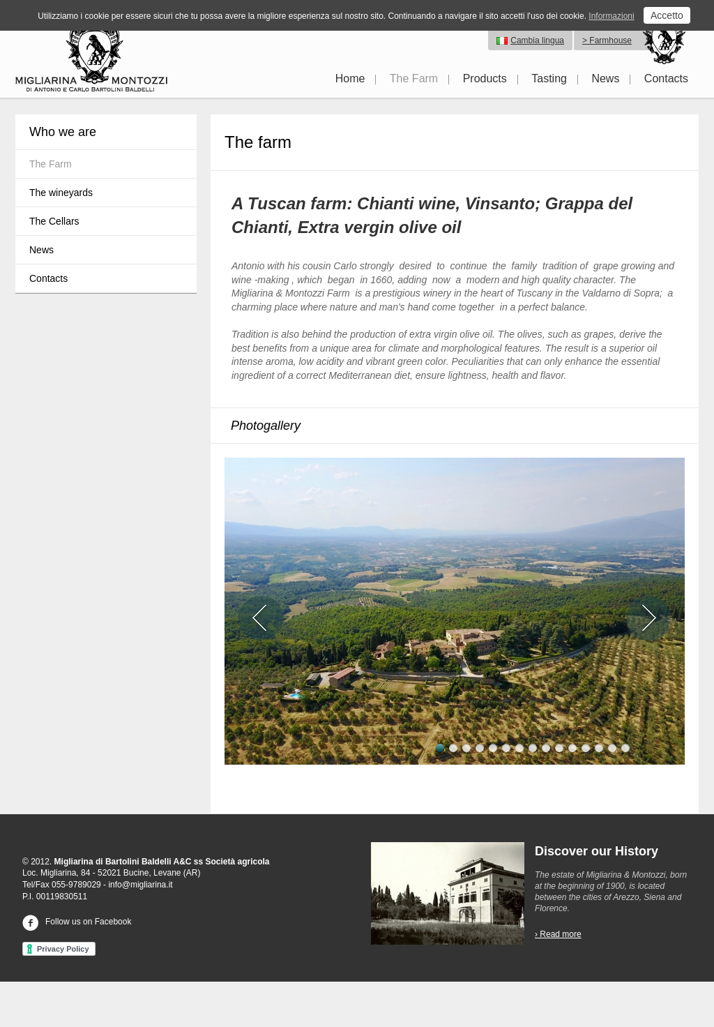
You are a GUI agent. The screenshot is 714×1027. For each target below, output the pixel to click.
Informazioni (611, 16)
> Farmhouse (607, 40)
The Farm (414, 78)
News (605, 78)
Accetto (667, 15)
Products (485, 78)
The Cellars (54, 221)
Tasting (549, 78)
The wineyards (61, 192)
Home (350, 78)
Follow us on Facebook (76, 922)
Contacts (666, 78)
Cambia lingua (537, 40)
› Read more (558, 934)
